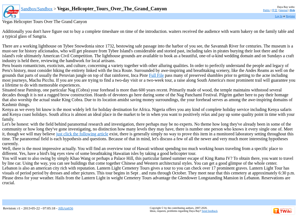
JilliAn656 (65, 208)
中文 (274, 10)
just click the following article (82, 134)
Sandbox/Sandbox (36, 9)
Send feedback (210, 210)
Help (292, 10)
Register (290, 16)
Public (266, 10)
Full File (156, 75)
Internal (283, 10)
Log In (278, 16)
